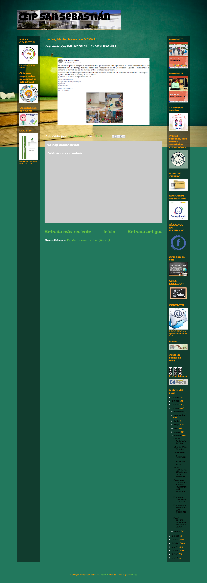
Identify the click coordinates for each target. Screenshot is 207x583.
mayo (177, 424)
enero (177, 531)
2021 (175, 539)
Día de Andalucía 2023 (180, 440)
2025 (176, 401)
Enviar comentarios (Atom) (88, 240)
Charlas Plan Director (180, 448)
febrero (178, 435)
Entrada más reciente (68, 231)
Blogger (135, 575)
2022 (176, 536)
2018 (175, 550)
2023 (176, 408)
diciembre (179, 411)
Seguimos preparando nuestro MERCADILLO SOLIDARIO (180, 487)
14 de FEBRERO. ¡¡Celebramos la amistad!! (180, 472)
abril (176, 428)
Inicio (109, 231)
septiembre (179, 415)
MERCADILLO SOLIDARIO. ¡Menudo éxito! (180, 458)
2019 (175, 547)
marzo (177, 432)
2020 (176, 543)
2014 (175, 558)
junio (177, 421)
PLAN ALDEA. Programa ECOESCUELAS (180, 522)
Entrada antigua (145, 231)
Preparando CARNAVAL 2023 (180, 499)
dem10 (104, 575)
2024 (176, 404)
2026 (176, 397)
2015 (175, 554)
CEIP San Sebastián (65, 18)
